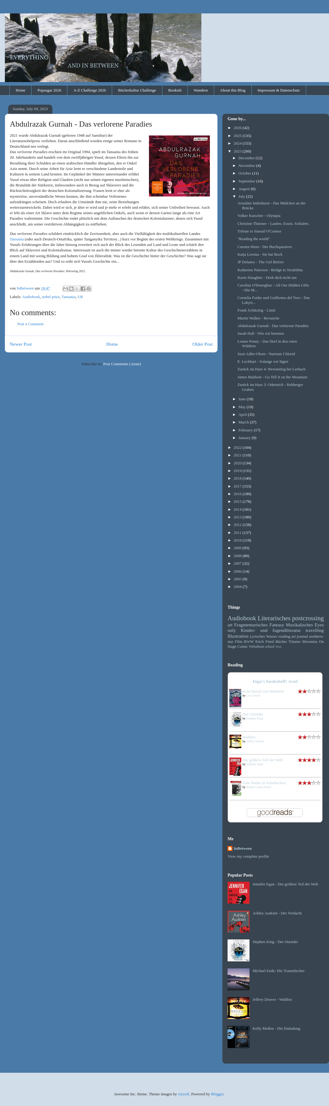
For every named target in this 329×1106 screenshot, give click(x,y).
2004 (238, 586)
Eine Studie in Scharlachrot (264, 782)
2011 (238, 532)
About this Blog (232, 90)
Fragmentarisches (251, 624)
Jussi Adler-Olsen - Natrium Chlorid (266, 353)
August (245, 188)
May (243, 407)
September (247, 181)
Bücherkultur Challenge (137, 90)
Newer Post (21, 344)
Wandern (201, 90)
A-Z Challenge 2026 (89, 90)
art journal (300, 636)
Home (21, 90)
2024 (238, 143)
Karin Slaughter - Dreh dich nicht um (266, 277)
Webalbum (256, 647)
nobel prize (51, 296)
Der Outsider (252, 714)
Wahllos (248, 737)
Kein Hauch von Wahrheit (263, 691)
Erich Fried (264, 641)
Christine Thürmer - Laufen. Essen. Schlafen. (273, 223)
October (245, 173)
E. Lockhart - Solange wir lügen (262, 361)
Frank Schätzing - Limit (256, 310)
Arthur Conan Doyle (258, 787)
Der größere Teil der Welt (262, 760)
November (247, 165)
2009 (238, 548)
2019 (238, 470)
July (242, 196)
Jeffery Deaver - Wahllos (272, 999)
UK (80, 296)
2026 (238, 127)
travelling (315, 630)
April (243, 414)
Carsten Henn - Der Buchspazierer (264, 246)
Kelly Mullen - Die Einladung (276, 1028)
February (246, 430)
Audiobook (31, 296)
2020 (238, 463)
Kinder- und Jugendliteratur (271, 630)
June (243, 399)
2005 (238, 579)
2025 (238, 135)
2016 (238, 494)
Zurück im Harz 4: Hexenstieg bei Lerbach (271, 369)
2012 (238, 524)
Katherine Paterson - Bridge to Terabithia (269, 270)
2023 (238, 151)
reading (284, 636)
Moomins (309, 641)
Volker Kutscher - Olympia (258, 215)
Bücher (281, 641)
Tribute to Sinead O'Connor (259, 231)
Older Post (203, 344)
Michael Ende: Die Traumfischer (279, 970)
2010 (238, 540)
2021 (238, 455)
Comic (242, 646)
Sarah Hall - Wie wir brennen (260, 333)
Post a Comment (30, 324)
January (245, 437)
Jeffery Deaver (255, 741)
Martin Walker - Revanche (258, 318)
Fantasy (276, 624)
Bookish (174, 90)
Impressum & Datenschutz (278, 90)
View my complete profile (248, 856)
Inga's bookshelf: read (275, 681)
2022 (238, 447)
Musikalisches (299, 624)
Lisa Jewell (253, 695)
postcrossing (308, 617)
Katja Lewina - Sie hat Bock (259, 254)
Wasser (271, 636)
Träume (294, 641)
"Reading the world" (253, 238)
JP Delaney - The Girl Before (260, 262)
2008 (238, 555)
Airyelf (183, 1094)
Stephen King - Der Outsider (275, 941)
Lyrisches (257, 636)
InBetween (243, 848)
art (230, 624)
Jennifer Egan (254, 764)
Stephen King (254, 718)
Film (238, 641)
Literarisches (274, 617)
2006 (238, 571)
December (247, 158)
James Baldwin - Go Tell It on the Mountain (272, 377)
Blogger (217, 1094)
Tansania (17, 239)
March (244, 422)
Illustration (238, 636)
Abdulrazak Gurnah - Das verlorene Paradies (273, 325)
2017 (238, 486)
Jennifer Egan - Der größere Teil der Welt (285, 884)
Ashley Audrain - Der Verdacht (277, 913)
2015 (238, 501)
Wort (278, 646)
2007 (238, 563)
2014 (238, 509)
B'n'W (249, 641)
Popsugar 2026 (49, 90)
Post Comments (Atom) (122, 364)
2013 (238, 517)
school (269, 647)
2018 (238, 478)
